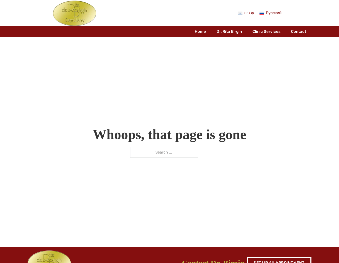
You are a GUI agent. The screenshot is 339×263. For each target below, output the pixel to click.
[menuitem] (246, 13)
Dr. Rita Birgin (229, 31)
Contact (298, 31)
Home (200, 31)
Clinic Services (266, 31)
